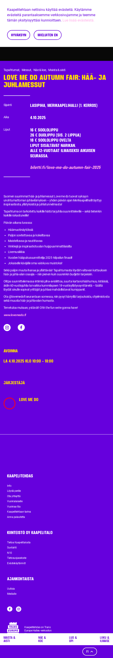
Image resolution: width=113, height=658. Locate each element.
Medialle (11, 593)
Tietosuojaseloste (16, 558)
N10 (9, 552)
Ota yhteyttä (13, 496)
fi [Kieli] (89, 651)
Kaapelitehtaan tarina (19, 511)
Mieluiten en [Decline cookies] (48, 35)
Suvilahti (12, 547)
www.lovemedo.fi (15, 315)
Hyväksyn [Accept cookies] (18, 35)
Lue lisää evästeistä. (78, 20)
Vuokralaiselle (14, 501)
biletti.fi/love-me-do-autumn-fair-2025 (65, 167)
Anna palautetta (16, 517)
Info (9, 485)
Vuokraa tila (13, 506)
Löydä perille (14, 490)
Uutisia (11, 588)
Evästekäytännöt (16, 563)
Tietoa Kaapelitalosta (19, 542)
